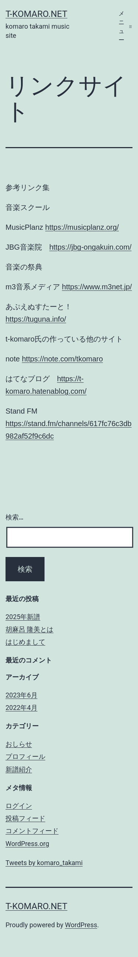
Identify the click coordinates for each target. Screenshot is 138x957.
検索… (15, 517)
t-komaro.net (36, 14)
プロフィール (25, 756)
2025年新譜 (23, 617)
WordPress (81, 925)
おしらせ (19, 744)
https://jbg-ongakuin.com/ (90, 247)
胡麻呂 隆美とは (29, 629)
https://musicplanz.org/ (82, 227)
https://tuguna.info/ (36, 319)
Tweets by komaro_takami (44, 863)
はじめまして (25, 642)
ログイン (19, 806)
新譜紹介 (19, 769)
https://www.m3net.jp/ (97, 287)
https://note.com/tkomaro (62, 359)
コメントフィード (32, 831)
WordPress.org (27, 843)
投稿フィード (25, 818)
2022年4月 (22, 707)
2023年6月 (22, 695)
